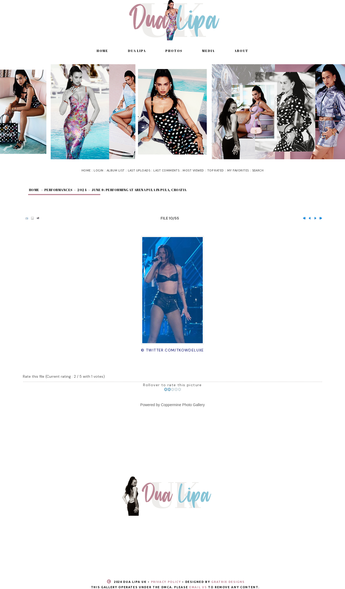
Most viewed (193, 170)
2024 (82, 190)
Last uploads (139, 170)
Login (98, 170)
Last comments (166, 170)
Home (102, 51)
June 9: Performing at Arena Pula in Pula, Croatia (139, 190)
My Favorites (238, 170)
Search (258, 170)
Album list (116, 170)
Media (208, 51)
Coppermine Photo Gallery (183, 405)
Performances (58, 190)
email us (198, 587)
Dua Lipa (137, 51)
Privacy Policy (166, 581)
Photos (173, 51)
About (241, 51)
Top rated (215, 170)
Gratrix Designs (228, 581)
